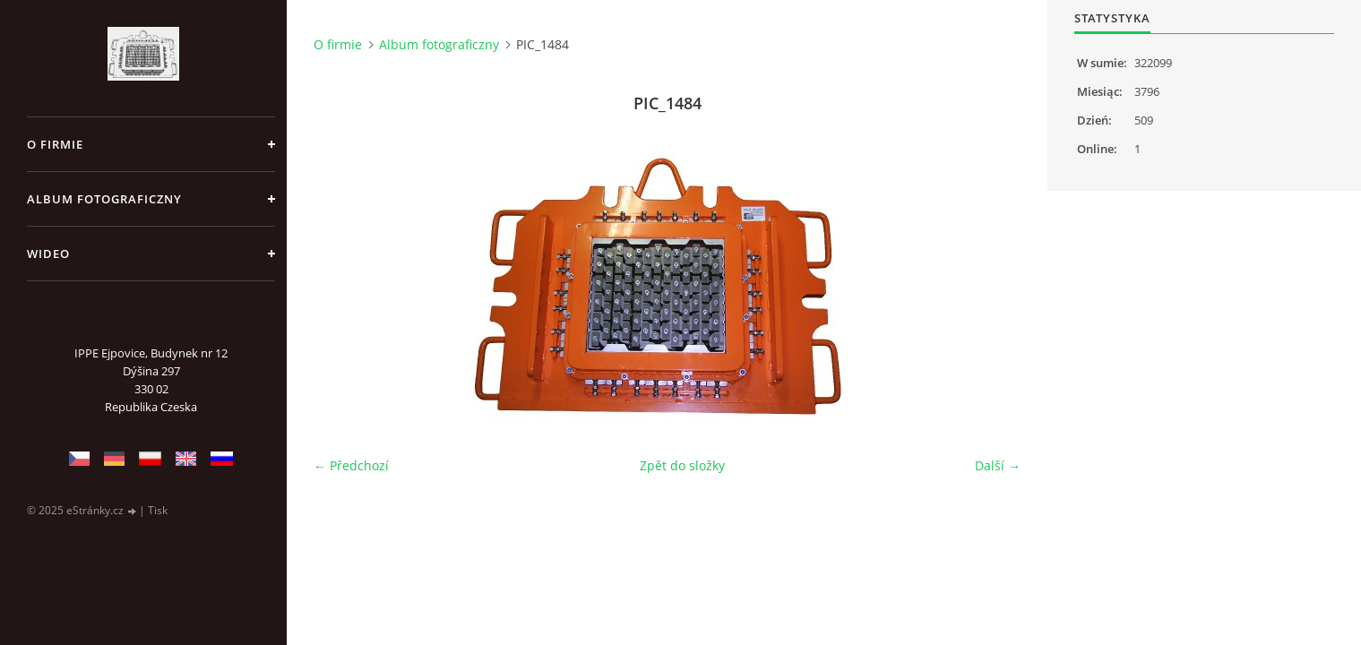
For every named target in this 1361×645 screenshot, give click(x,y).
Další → (998, 465)
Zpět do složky (682, 465)
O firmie (55, 144)
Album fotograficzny (104, 199)
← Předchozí (351, 465)
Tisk (158, 510)
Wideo (48, 253)
